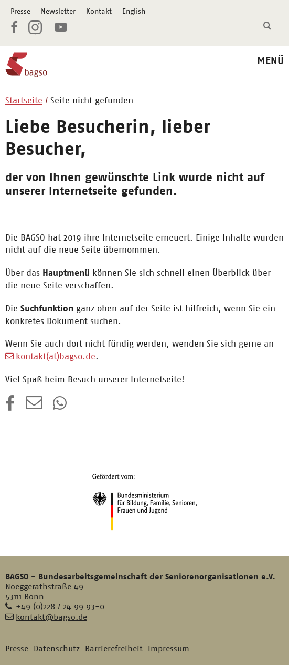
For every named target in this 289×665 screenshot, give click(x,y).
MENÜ (270, 61)
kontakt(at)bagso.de (55, 356)
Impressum (168, 648)
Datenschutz (57, 648)
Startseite (23, 100)
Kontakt (99, 11)
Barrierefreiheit (114, 648)
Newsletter (58, 11)
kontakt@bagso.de (51, 617)
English (133, 11)
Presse (20, 11)
